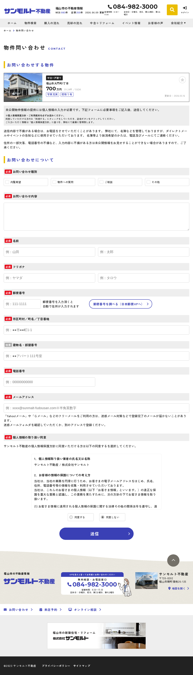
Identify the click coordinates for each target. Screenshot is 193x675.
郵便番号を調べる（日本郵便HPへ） (118, 304)
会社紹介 (177, 23)
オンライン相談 (82, 609)
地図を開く (176, 588)
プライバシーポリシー (56, 665)
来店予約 (48, 609)
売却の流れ (75, 23)
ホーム (12, 23)
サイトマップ (81, 665)
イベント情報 (131, 23)
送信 (94, 534)
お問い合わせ (16, 609)
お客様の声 (155, 23)
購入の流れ (52, 23)
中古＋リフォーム (102, 23)
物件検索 (30, 23)
